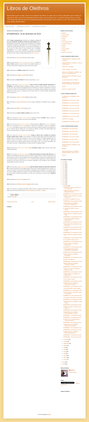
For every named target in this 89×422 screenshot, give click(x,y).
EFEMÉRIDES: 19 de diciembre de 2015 (72, 257)
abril (65, 353)
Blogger (49, 414)
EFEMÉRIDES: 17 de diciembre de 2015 (72, 266)
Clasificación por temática (39, 26)
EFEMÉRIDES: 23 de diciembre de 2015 (72, 237)
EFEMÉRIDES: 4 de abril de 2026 (70, 128)
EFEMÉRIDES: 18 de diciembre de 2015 (72, 261)
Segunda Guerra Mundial (24, 117)
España (37, 79)
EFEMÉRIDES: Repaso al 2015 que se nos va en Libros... (72, 188)
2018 (63, 178)
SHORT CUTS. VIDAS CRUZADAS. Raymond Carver (71, 269)
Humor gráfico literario (67, 41)
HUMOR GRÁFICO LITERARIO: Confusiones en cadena (70, 284)
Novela (63, 47)
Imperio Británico (35, 53)
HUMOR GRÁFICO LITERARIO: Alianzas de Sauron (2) (70, 332)
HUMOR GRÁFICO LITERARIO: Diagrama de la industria (70, 325)
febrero (65, 357)
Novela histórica (65, 48)
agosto (65, 345)
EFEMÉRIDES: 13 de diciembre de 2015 (72, 286)
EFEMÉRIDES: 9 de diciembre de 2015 (72, 304)
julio (65, 347)
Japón (30, 147)
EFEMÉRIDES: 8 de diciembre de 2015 (72, 310)
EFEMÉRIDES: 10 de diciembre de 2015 (72, 299)
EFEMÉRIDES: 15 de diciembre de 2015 (72, 277)
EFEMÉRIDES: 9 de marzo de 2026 (70, 103)
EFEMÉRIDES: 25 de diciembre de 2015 (72, 227)
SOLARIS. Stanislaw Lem (69, 259)
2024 (63, 166)
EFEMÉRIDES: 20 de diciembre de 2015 (72, 252)
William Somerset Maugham (24, 184)
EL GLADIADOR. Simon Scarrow (70, 239)
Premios (64, 50)
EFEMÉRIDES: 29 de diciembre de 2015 (72, 206)
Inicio (32, 201)
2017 (63, 180)
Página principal (9, 26)
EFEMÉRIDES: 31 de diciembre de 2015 (72, 194)
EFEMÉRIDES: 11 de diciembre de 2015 (72, 295)
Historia (64, 40)
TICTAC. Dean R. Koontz (69, 279)
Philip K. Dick (19, 108)
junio (65, 349)
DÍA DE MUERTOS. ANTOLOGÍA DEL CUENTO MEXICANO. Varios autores (71, 83)
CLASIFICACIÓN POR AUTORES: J (70, 80)
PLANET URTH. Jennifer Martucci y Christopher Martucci (71, 320)
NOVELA (64, 86)
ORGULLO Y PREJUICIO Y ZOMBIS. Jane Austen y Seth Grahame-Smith (72, 73)
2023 (63, 168)
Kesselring (9, 127)
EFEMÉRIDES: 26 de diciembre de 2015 (72, 222)
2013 (63, 364)
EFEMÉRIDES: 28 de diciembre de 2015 (72, 211)
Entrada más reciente (12, 201)
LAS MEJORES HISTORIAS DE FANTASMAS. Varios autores (70, 249)
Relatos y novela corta (67, 52)
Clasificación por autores (23, 26)
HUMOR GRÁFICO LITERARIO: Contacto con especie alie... (70, 204)
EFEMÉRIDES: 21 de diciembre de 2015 (72, 247)
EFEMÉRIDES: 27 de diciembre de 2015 (72, 216)
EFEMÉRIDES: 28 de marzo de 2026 (70, 121)
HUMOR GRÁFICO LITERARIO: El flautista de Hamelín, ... (71, 191)
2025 (63, 164)
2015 (63, 184)
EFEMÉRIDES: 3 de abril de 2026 (70, 131)
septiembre (66, 343)
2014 (63, 362)
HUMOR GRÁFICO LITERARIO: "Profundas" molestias (70, 264)
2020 (63, 174)
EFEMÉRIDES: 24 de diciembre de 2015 (72, 232)
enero (65, 359)
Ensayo (63, 38)
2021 (63, 172)
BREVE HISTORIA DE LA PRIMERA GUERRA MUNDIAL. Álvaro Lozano (70, 152)
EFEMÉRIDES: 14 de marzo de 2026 (70, 116)
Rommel (48, 124)
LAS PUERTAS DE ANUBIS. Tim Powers (72, 297)
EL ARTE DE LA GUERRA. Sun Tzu (71, 199)
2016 (63, 182)
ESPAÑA (64, 148)
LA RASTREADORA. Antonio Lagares (72, 288)
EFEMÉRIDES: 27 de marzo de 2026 (70, 113)
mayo (65, 351)
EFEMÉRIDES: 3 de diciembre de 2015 (72, 329)
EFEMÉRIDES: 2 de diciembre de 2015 (72, 335)
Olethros (73, 370)
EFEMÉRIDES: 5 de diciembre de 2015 (72, 322)
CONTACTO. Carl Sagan (67, 66)
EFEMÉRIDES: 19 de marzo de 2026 (70, 105)
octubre (65, 341)
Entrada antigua (51, 201)
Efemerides (14, 196)
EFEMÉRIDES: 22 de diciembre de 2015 (72, 241)
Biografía (64, 33)
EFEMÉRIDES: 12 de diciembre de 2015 (72, 290)
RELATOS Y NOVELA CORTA (69, 89)
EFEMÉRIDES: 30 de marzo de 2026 (70, 111)
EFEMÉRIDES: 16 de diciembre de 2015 (72, 272)
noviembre (66, 339)
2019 (63, 176)
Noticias (64, 45)
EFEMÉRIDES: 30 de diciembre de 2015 (72, 201)
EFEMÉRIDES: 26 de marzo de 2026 (70, 108)
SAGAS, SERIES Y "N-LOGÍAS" (69, 69)
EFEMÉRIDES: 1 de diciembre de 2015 (72, 337)
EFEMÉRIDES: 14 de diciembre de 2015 (72, 281)
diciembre (66, 185)
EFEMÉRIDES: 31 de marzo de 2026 (70, 136)
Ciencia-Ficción (65, 34)
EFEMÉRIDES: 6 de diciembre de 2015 (72, 317)
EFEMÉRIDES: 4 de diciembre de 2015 (72, 327)
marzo (65, 355)
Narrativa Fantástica (66, 43)
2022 (63, 170)
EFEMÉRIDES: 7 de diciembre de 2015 (72, 315)
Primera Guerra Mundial (23, 84)
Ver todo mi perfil (73, 372)
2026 (63, 162)
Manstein (28, 158)
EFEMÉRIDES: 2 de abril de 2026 (70, 134)
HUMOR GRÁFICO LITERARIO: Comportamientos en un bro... (70, 313)
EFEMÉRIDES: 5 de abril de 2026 (70, 139)
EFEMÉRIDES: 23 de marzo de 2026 (70, 100)
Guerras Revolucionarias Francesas (26, 62)
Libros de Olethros (28, 8)
